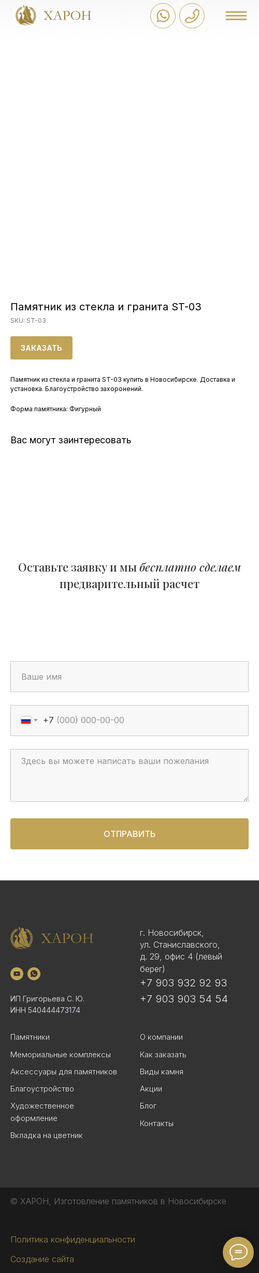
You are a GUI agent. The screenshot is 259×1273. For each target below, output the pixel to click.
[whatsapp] (33, 973)
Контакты (157, 1123)
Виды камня (161, 1071)
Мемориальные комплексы (60, 1054)
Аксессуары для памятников (63, 1071)
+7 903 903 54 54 (184, 999)
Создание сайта (42, 1259)
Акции (151, 1089)
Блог (148, 1106)
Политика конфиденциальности (72, 1239)
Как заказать (163, 1054)
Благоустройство (42, 1089)
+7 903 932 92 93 (183, 983)
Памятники (30, 1037)
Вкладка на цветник (46, 1135)
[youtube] (16, 973)
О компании (161, 1037)
